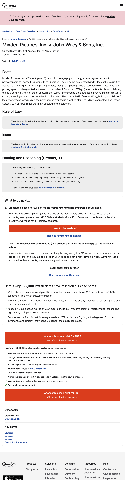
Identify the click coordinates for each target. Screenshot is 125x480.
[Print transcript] (120, 31)
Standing (9, 433)
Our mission (72, 469)
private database (18, 39)
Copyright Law (11, 415)
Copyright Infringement (16, 442)
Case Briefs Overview (26, 31)
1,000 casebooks (38, 368)
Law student (52, 473)
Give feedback (111, 473)
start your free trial (20, 147)
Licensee (9, 436)
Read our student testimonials (64, 235)
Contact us (109, 469)
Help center (110, 478)
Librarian (50, 478)
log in (24, 124)
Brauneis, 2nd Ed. (13, 419)
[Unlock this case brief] (64, 228)
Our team (70, 473)
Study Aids (7, 31)
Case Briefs (58, 31)
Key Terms (11, 426)
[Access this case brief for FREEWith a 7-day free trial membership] (62, 338)
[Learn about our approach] (64, 268)
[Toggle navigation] (121, 5)
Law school (51, 469)
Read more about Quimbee (64, 275)
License (8, 439)
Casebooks (44, 31)
